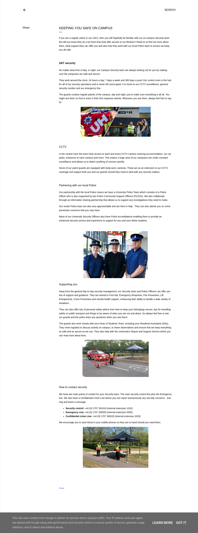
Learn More (162, 523)
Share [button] (26, 27)
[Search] (170, 10)
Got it (181, 523)
